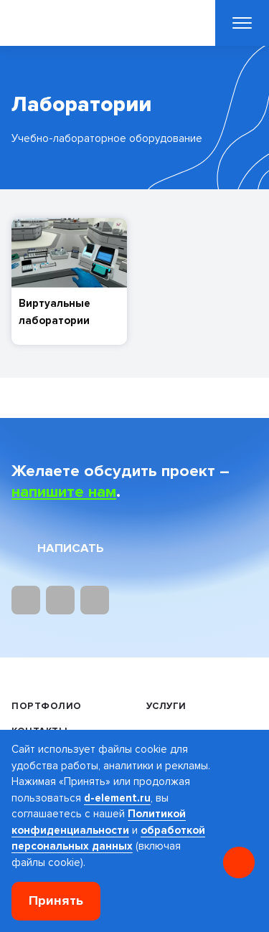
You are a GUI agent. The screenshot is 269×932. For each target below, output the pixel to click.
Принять (56, 901)
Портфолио (46, 706)
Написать (70, 548)
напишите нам (63, 492)
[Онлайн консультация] (239, 862)
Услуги (166, 706)
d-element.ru (117, 797)
